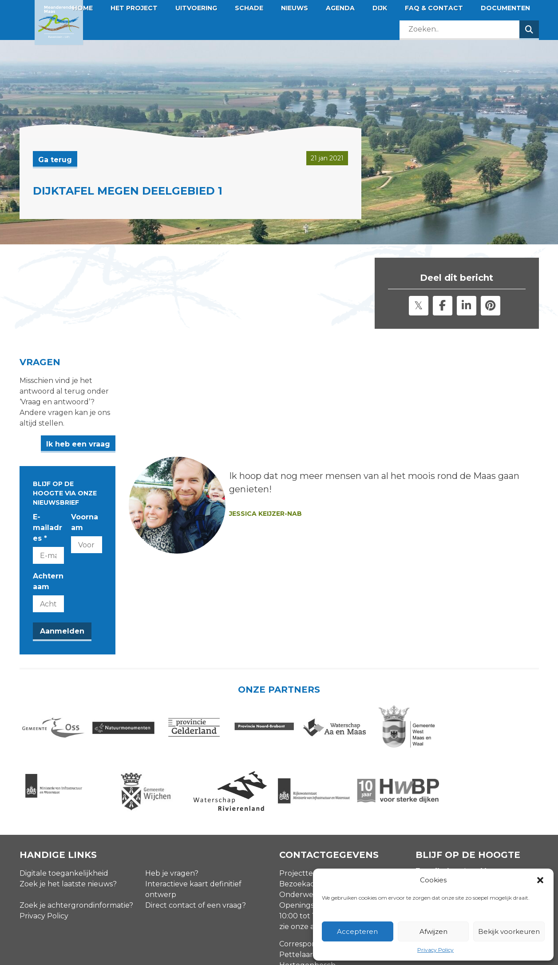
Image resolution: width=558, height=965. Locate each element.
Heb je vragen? (171, 790)
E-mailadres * (58, 466)
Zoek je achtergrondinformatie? (76, 822)
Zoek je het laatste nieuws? (68, 801)
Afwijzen (433, 931)
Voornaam (169, 466)
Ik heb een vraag (235, 412)
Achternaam (56, 504)
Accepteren (357, 931)
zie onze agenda (308, 843)
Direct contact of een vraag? (195, 822)
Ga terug (55, 160)
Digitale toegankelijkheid (64, 790)
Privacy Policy (435, 949)
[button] (540, 880)
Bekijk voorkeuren (509, 931)
